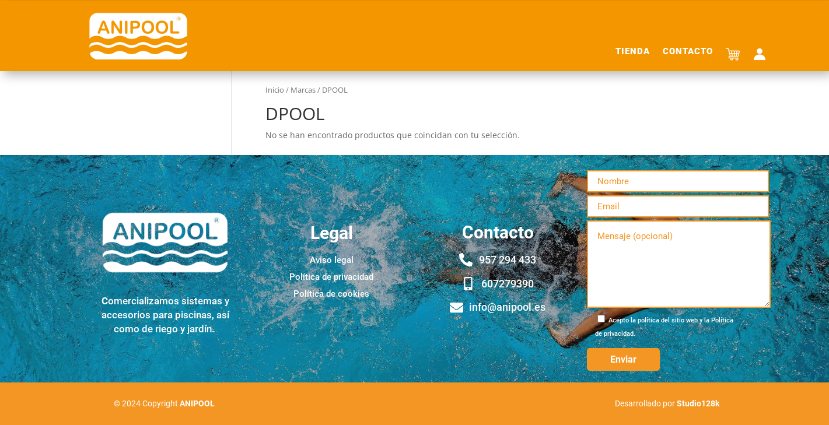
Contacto (688, 52)
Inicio (274, 90)
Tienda (632, 52)
